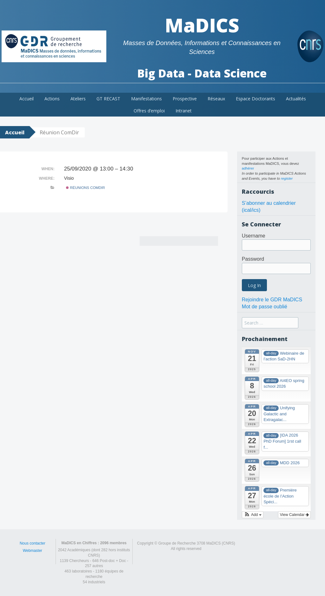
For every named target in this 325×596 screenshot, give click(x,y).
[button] (252, 515)
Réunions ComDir (85, 188)
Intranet (184, 111)
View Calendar (294, 514)
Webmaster (32, 550)
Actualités (296, 99)
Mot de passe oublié (264, 306)
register (287, 178)
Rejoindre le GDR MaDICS (272, 299)
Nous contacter (32, 543)
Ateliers (78, 99)
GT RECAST (108, 99)
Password (253, 259)
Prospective (185, 99)
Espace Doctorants (255, 99)
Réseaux (216, 99)
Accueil (26, 99)
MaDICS (202, 25)
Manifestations (146, 99)
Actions (52, 99)
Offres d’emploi (149, 111)
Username (253, 235)
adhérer (248, 168)
